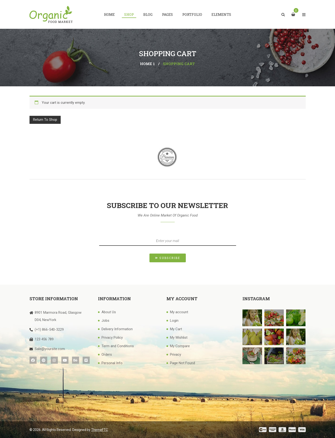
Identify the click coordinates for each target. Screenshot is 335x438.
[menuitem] (109, 14)
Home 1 (147, 63)
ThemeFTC (99, 430)
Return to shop (45, 119)
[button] (167, 258)
